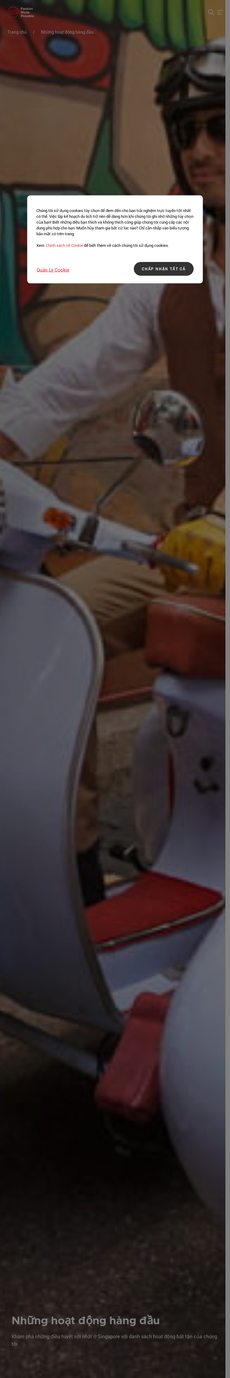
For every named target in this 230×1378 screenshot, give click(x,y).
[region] (115, 239)
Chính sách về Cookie (64, 245)
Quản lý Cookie (53, 269)
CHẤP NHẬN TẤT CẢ (164, 268)
